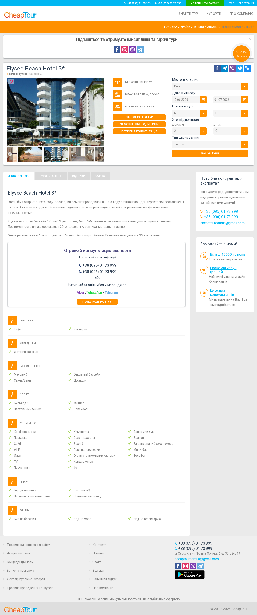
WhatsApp (94, 293)
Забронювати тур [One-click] (139, 117)
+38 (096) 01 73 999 (168, 3)
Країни (185, 26)
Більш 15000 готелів (227, 254)
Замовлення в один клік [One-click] (139, 124)
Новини (98, 553)
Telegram (111, 293)
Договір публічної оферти (26, 579)
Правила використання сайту (28, 545)
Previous (10, 154)
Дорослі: (178, 124)
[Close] (250, 39)
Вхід (231, 3)
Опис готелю (19, 176)
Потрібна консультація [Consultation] (139, 131)
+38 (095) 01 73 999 (137, 3)
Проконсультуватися (97, 301)
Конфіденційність (20, 562)
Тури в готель (51, 176)
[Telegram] (224, 68)
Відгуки (78, 176)
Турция (198, 26)
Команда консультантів (222, 293)
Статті (96, 562)
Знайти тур (188, 13)
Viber (80, 293)
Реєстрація (246, 3)
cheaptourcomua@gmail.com (222, 223)
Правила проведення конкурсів (30, 588)
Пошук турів (210, 153)
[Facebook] (217, 68)
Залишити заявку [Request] (205, 3)
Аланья (212, 26)
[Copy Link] (247, 68)
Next (101, 154)
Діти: (217, 124)
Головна (170, 26)
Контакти (99, 545)
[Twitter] (239, 68)
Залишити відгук (104, 579)
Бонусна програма (20, 570)
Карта (100, 176)
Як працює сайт (18, 553)
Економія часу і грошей (223, 270)
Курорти (214, 13)
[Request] (241, 63)
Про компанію (242, 13)
